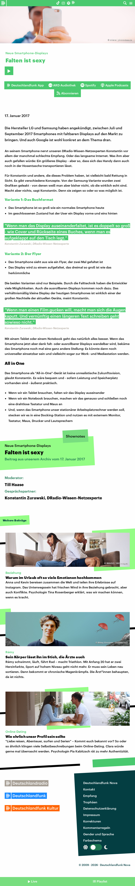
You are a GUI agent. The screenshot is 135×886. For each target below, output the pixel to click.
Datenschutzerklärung (99, 808)
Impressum (91, 815)
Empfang (90, 795)
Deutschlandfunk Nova (100, 783)
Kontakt (89, 789)
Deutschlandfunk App (25, 85)
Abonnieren (67, 93)
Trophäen (90, 802)
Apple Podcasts (114, 85)
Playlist (102, 881)
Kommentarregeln (96, 827)
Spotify (88, 85)
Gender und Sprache (98, 834)
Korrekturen (92, 821)
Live (34, 881)
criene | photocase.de (121, 39)
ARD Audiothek (62, 85)
